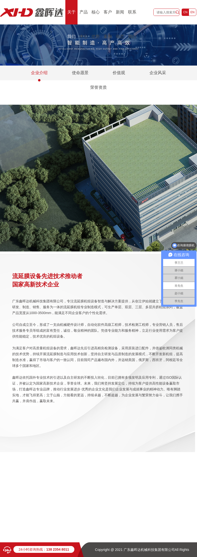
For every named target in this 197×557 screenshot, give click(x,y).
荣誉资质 (98, 87)
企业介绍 (39, 72)
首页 (59, 12)
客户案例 (108, 24)
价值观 (119, 72)
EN (192, 12)
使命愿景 (80, 72)
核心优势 (95, 24)
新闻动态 (120, 24)
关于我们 (71, 24)
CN (185, 12)
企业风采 (157, 72)
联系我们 (132, 24)
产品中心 (83, 24)
